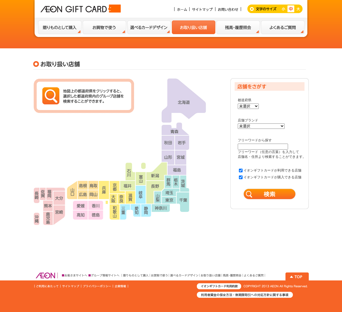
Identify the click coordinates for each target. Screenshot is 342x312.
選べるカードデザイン (149, 27)
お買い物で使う (104, 27)
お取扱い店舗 (193, 27)
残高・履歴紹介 (238, 27)
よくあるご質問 (283, 27)
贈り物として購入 (60, 27)
